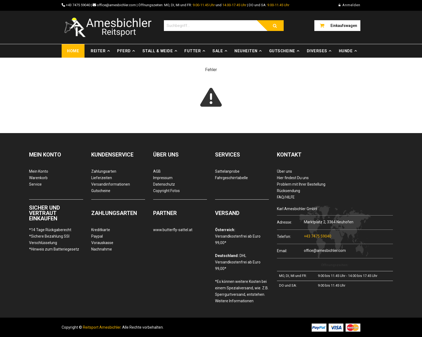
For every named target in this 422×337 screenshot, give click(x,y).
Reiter (98, 50)
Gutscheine (282, 50)
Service (35, 184)
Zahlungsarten (103, 171)
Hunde (346, 50)
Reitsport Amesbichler (102, 327)
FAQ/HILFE (286, 197)
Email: (282, 251)
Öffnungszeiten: (335, 265)
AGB (157, 171)
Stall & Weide (157, 50)
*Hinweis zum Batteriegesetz (54, 249)
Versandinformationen (110, 184)
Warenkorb (38, 178)
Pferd (124, 50)
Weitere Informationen (234, 301)
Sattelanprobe (227, 171)
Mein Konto (38, 171)
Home (73, 50)
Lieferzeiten (101, 178)
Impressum (163, 178)
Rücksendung (288, 191)
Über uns (284, 171)
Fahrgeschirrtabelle (231, 178)
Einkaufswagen (343, 25)
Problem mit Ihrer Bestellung (301, 184)
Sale (217, 50)
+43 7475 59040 (78, 5)
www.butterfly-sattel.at (172, 230)
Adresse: (284, 222)
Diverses (317, 50)
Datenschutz (164, 184)
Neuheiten (246, 50)
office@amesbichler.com (116, 5)
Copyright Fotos (166, 191)
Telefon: (284, 236)
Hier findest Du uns (293, 178)
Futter (192, 50)
